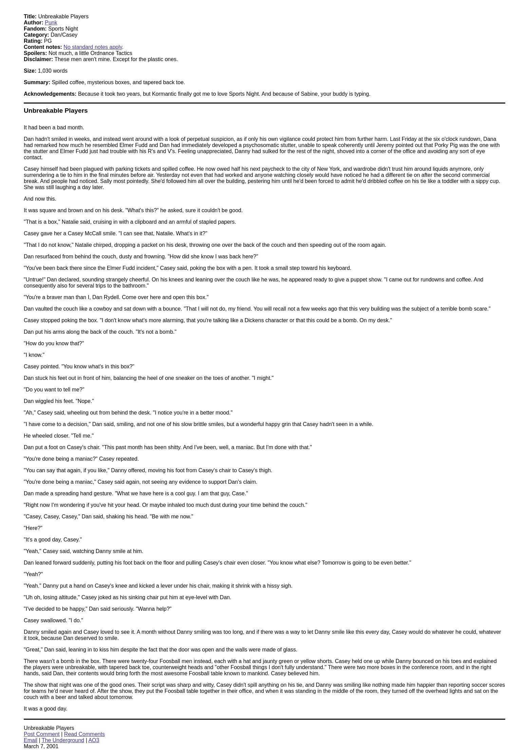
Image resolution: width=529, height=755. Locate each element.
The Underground (63, 740)
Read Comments (84, 734)
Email (30, 740)
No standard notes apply (92, 47)
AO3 (93, 740)
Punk (51, 22)
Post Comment (42, 734)
